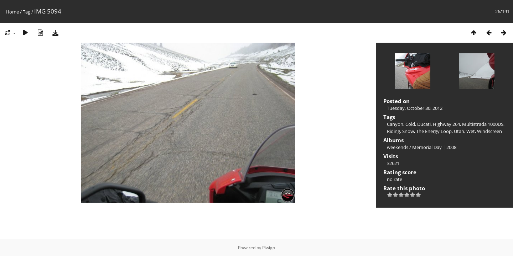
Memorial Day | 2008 (434, 147)
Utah (459, 131)
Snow (408, 131)
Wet (470, 131)
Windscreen (489, 131)
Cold (410, 124)
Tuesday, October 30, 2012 (414, 108)
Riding (393, 131)
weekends (397, 147)
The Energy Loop (434, 131)
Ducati (424, 124)
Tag (26, 12)
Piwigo (268, 248)
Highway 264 (446, 124)
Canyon (395, 124)
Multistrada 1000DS (482, 124)
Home (12, 12)
